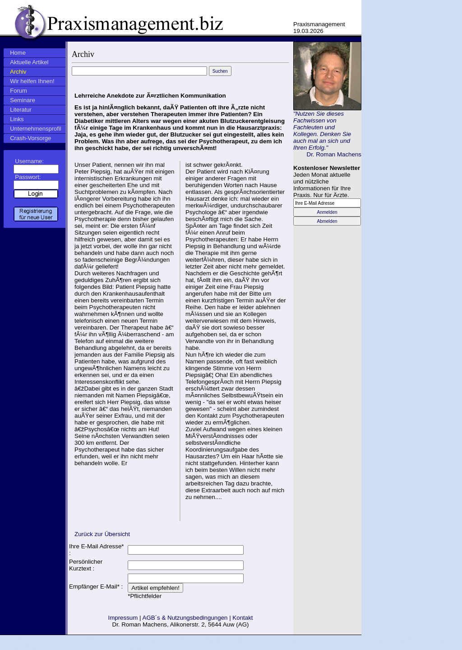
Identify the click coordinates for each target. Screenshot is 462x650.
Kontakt (242, 617)
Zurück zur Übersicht (102, 534)
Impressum (123, 617)
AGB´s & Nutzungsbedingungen (185, 617)
